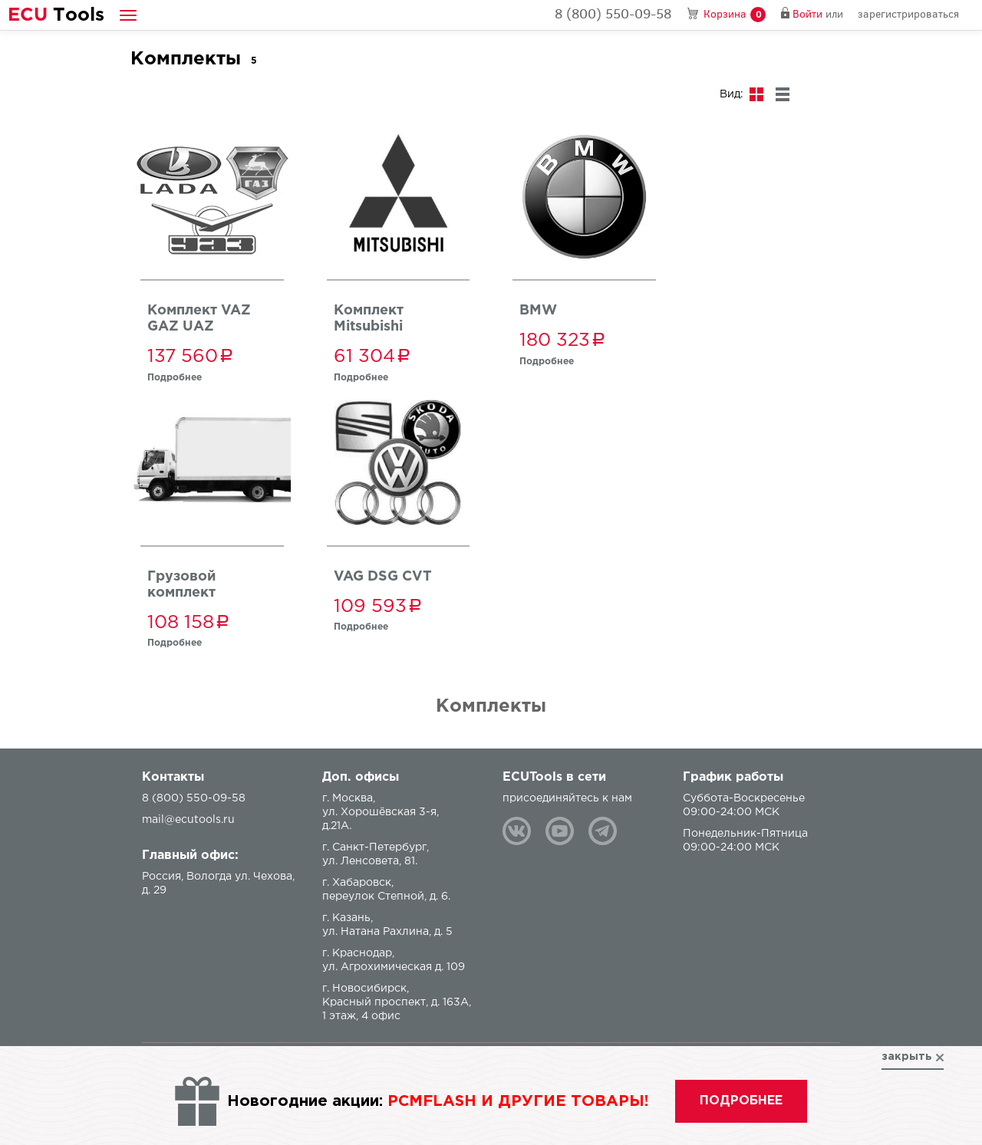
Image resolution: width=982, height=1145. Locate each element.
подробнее (741, 1101)
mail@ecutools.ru (188, 819)
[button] (128, 15)
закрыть (906, 1056)
